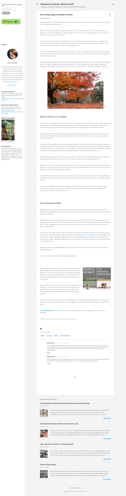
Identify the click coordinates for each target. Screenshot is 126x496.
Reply (49, 353)
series (49, 310)
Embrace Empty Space (48, 464)
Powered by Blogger (75, 488)
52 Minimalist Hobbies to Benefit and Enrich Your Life (59, 424)
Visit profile (12, 85)
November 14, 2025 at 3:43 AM (63, 356)
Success (49, 335)
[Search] (113, 4)
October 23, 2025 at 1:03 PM (62, 343)
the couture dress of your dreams (85, 235)
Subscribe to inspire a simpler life (12, 5)
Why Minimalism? (65, 335)
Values (56, 335)
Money (43, 335)
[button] (110, 15)
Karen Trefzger (12, 63)
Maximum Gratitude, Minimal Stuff (57, 4)
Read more (107, 418)
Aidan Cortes (51, 356)
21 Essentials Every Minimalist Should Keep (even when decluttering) (65, 403)
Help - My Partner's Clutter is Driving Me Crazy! (57, 444)
